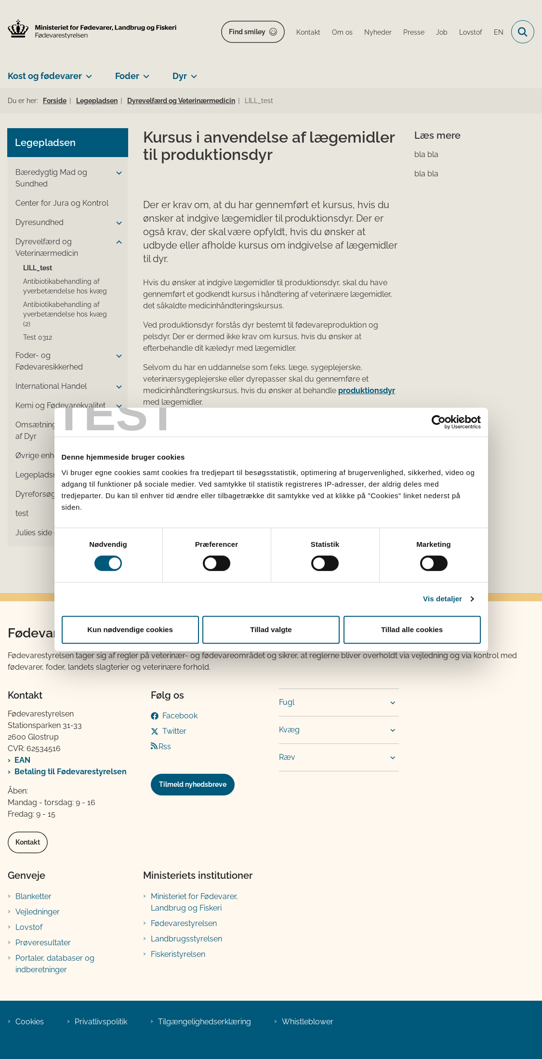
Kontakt (27, 842)
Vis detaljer (442, 599)
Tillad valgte (270, 629)
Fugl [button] (286, 702)
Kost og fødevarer (45, 76)
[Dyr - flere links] (192, 72)
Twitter (174, 731)
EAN (22, 760)
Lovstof (28, 927)
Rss (165, 746)
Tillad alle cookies (412, 629)
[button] (116, 173)
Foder (127, 76)
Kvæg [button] (289, 729)
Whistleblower (307, 1021)
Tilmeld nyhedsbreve (192, 784)
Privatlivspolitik (101, 1021)
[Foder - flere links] (144, 72)
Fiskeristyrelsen (178, 954)
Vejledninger (37, 911)
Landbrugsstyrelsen (186, 938)
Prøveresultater (43, 942)
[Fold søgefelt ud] (522, 31)
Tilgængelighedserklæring (204, 1021)
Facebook (180, 715)
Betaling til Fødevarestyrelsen (70, 771)
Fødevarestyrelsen (184, 923)
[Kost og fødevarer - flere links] (87, 72)
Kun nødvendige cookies (130, 629)
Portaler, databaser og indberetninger (54, 963)
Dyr (179, 76)
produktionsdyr (366, 390)
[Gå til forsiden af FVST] (88, 29)
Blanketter (33, 896)
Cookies (29, 1021)
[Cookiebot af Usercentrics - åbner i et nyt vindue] (439, 422)
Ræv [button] (287, 757)
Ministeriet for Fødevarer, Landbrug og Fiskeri (194, 902)
